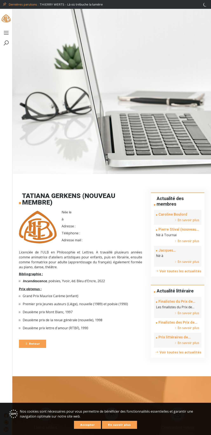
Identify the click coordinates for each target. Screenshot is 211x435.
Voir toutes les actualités (178, 271)
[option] (124, 4)
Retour (32, 343)
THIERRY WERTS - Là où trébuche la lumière (71, 4)
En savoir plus (119, 424)
